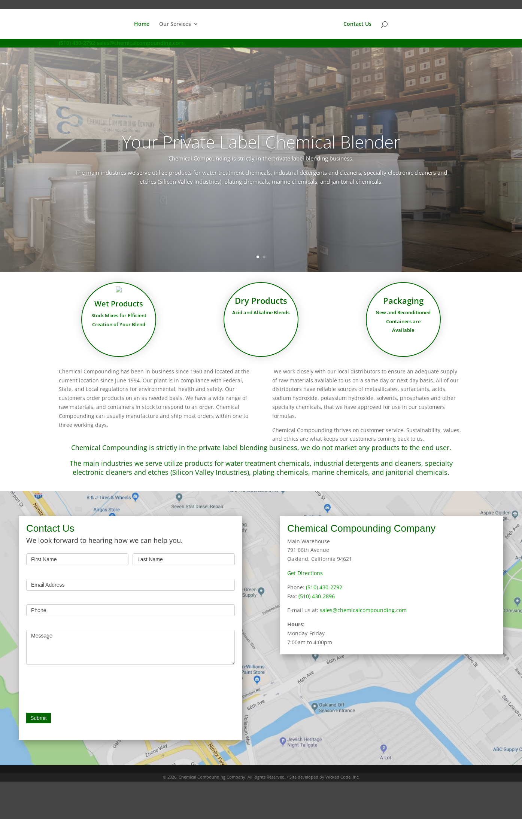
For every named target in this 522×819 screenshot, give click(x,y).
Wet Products (119, 307)
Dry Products (261, 305)
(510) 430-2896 (316, 596)
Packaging (403, 305)
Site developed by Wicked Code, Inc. (324, 777)
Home (141, 24)
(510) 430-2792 (77, 42)
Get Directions (305, 573)
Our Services (175, 24)
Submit (38, 718)
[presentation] (83, 687)
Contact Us (357, 24)
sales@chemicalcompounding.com (363, 610)
